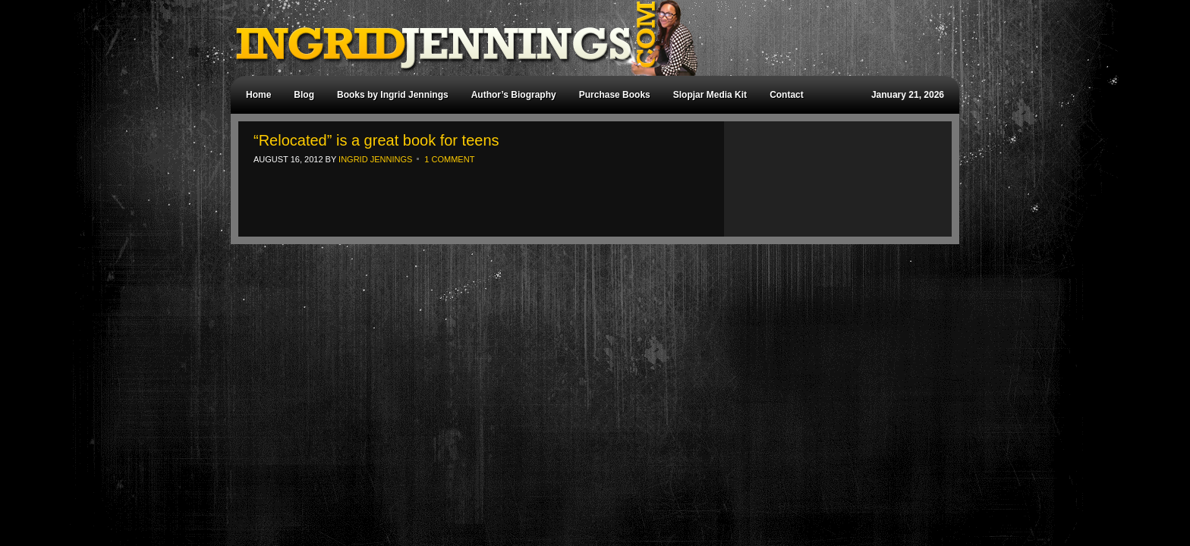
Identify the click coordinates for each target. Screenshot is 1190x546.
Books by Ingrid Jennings (393, 94)
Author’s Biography (513, 94)
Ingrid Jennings (587, 38)
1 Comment (449, 159)
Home (258, 94)
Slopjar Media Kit (710, 94)
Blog (304, 94)
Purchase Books (614, 94)
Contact (787, 94)
